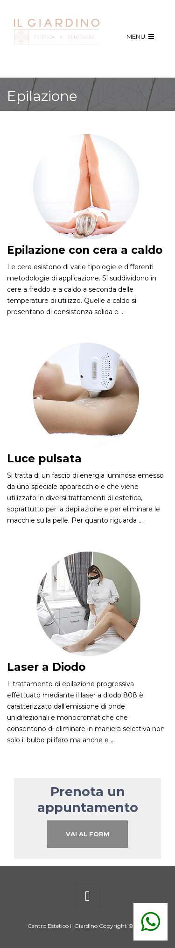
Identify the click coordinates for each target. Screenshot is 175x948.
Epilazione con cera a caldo (84, 250)
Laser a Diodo (46, 667)
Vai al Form (87, 834)
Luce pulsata (44, 458)
